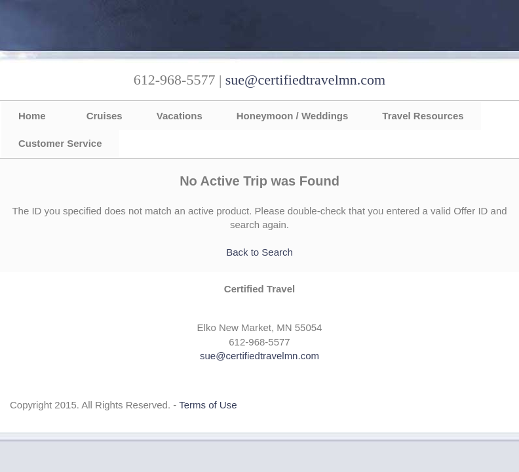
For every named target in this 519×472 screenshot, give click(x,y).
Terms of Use (208, 404)
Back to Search (259, 252)
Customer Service (60, 143)
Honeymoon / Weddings (293, 115)
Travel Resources (422, 115)
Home (32, 115)
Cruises (104, 115)
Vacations (179, 115)
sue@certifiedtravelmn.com (305, 79)
